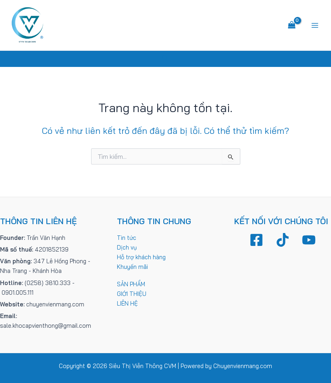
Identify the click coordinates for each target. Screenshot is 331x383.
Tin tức (126, 237)
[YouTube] (309, 240)
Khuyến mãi (132, 267)
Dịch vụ (127, 247)
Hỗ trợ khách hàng (141, 257)
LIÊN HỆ (127, 303)
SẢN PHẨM (131, 284)
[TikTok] (282, 240)
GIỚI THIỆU (131, 294)
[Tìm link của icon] (165, 59)
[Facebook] (256, 240)
